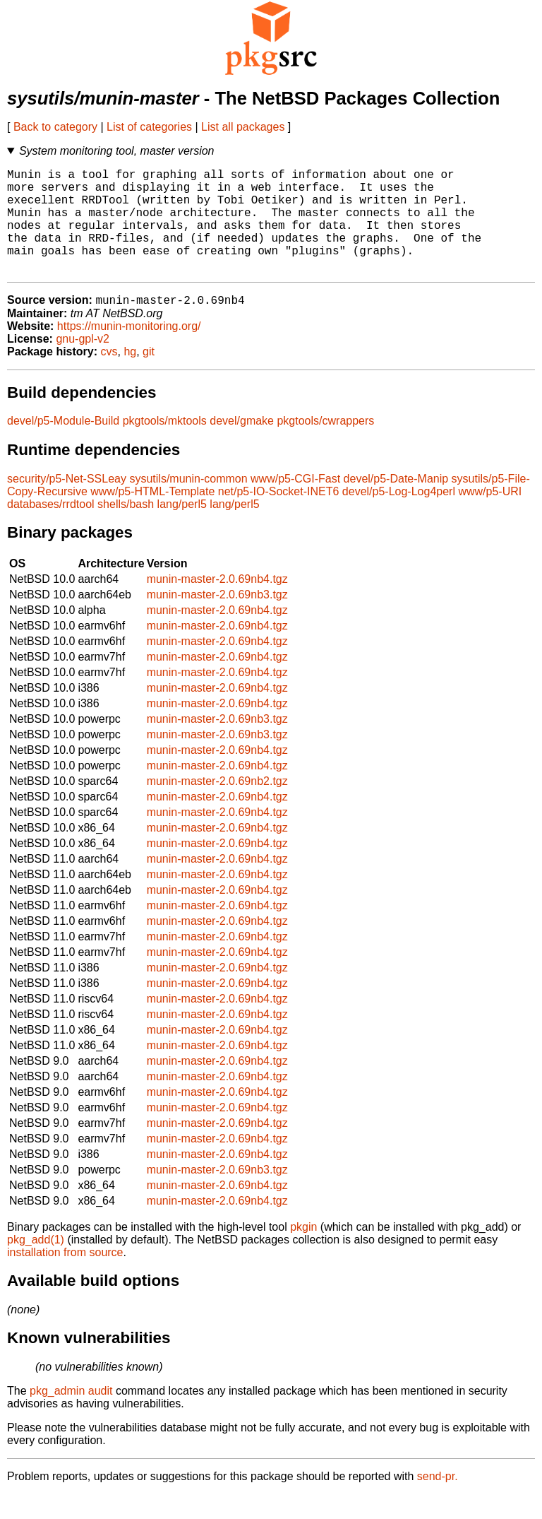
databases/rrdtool (51, 529)
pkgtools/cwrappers (325, 445)
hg (130, 376)
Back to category (55, 127)
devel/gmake (242, 445)
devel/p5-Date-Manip (396, 503)
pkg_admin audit (71, 1415)
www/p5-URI (490, 516)
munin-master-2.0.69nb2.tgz (217, 806)
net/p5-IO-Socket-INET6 (278, 516)
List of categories (149, 127)
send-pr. (437, 1501)
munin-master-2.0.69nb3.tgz (217, 619)
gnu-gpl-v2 (82, 363)
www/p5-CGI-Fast (295, 503)
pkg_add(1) (35, 1264)
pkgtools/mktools (165, 445)
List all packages (242, 127)
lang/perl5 (182, 529)
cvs (109, 376)
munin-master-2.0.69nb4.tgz (217, 604)
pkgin (303, 1252)
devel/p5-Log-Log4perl (398, 516)
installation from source (65, 1277)
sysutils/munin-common (188, 503)
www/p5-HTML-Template (152, 516)
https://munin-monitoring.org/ (129, 351)
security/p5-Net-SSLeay (66, 503)
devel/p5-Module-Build (63, 445)
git (149, 376)
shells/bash (125, 529)
